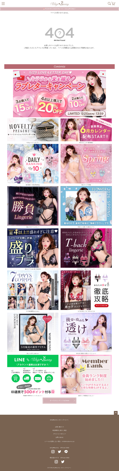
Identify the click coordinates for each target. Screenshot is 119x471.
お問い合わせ (59, 437)
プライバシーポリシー (59, 434)
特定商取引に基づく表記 (60, 430)
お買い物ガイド (59, 427)
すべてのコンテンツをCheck (59, 400)
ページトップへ (116, 413)
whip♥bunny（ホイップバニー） (59, 420)
